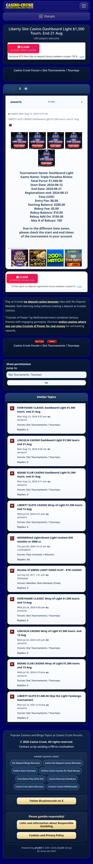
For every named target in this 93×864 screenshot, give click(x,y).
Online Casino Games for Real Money (60, 770)
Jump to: (11, 368)
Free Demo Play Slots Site (30, 778)
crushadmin (24, 549)
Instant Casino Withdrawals (63, 786)
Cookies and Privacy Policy (46, 835)
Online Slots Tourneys (24, 770)
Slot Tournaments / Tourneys (60, 70)
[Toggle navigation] (84, 5)
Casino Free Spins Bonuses (29, 786)
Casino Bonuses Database (62, 778)
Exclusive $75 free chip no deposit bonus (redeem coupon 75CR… (46, 56)
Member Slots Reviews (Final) (43, 583)
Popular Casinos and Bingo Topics (31, 735)
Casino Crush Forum (27, 70)
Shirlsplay (22, 578)
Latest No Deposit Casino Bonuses (63, 762)
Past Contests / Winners (40, 554)
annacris (22, 419)
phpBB (38, 847)
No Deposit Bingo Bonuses (26, 762)
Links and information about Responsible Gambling (46, 824)
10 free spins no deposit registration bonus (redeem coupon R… (46, 286)
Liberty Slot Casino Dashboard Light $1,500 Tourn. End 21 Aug (46, 31)
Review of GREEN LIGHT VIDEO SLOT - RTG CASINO (49, 570)
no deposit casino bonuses (41, 301)
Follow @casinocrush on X (46, 801)
